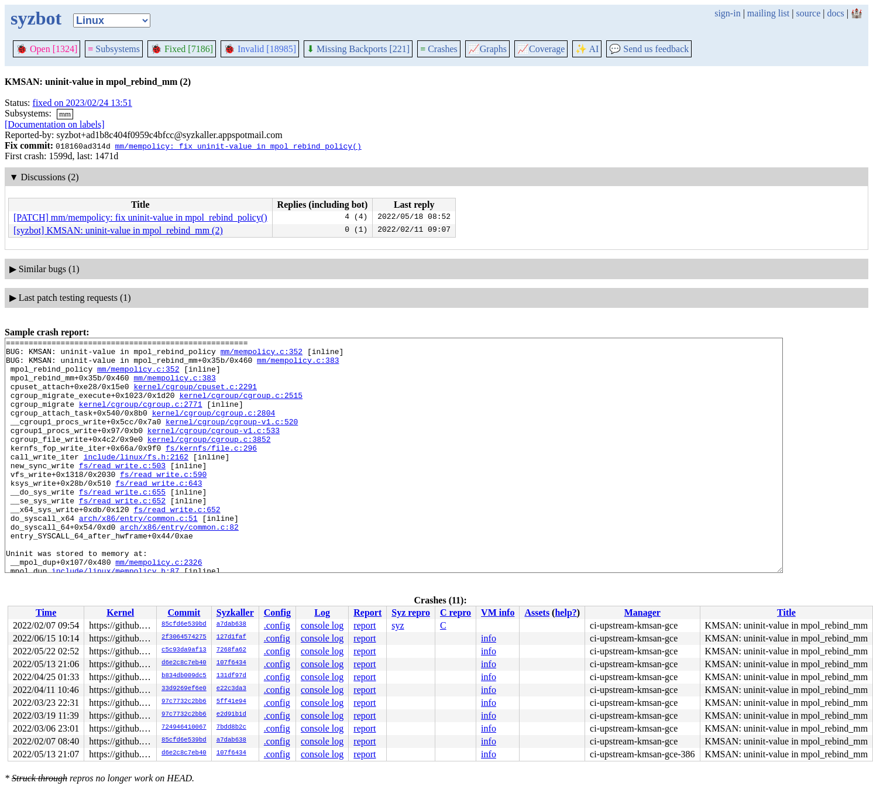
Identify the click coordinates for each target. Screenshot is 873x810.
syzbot (36, 18)
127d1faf (231, 637)
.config (277, 625)
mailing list (768, 13)
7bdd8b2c (231, 727)
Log (322, 612)
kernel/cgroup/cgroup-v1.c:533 (213, 449)
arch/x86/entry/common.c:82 (179, 565)
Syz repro (410, 612)
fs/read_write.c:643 (158, 512)
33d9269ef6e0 (184, 689)
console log (322, 625)
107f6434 (231, 663)
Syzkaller (235, 612)
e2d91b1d (231, 715)
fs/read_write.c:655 (122, 523)
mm (65, 113)
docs (835, 13)
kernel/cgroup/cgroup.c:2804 (214, 428)
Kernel (120, 612)
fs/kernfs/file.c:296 (211, 470)
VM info (497, 612)
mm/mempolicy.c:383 (298, 365)
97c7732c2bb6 (184, 702)
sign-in (727, 13)
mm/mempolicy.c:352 (262, 354)
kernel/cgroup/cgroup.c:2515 (241, 407)
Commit (183, 612)
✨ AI (587, 49)
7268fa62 (231, 650)
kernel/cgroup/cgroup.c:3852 (209, 460)
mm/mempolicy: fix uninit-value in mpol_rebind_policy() (238, 145)
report (364, 625)
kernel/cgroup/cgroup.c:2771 (140, 418)
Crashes (439, 49)
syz (397, 625)
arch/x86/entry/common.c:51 (138, 555)
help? (565, 612)
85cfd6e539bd (184, 624)
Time (46, 612)
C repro (455, 612)
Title (786, 612)
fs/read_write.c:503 (122, 491)
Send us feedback (649, 49)
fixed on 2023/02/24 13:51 (82, 103)
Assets (536, 612)
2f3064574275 (184, 637)
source (808, 13)
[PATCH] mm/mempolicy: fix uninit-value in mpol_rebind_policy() (140, 217)
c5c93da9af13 (184, 650)
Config (277, 612)
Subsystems (114, 49)
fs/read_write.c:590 (163, 502)
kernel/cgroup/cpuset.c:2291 (195, 397)
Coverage (541, 49)
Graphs (487, 49)
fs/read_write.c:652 (122, 533)
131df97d (231, 676)
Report (367, 612)
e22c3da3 (231, 689)
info (488, 638)
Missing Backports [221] (358, 49)
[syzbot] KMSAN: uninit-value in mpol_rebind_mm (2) (118, 230)
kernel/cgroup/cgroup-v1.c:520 (232, 439)
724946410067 (184, 727)
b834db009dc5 (184, 676)
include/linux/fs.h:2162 (136, 481)
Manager (642, 612)
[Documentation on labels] (55, 124)
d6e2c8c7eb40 (184, 663)
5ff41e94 (231, 702)
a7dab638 (231, 624)
